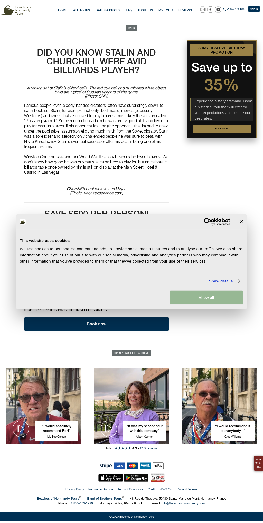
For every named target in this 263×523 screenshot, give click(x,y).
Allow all (206, 297)
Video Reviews (188, 491)
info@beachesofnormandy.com (183, 505)
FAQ (129, 10)
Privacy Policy (74, 491)
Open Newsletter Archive (131, 354)
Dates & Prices (108, 10)
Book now (222, 130)
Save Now (257, 462)
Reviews (185, 10)
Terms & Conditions (130, 491)
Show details (221, 281)
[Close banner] (241, 222)
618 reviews (148, 450)
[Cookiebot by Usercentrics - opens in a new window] (207, 222)
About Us (145, 10)
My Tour (165, 10)
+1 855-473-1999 (236, 9)
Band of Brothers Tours (104, 500)
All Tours (81, 10)
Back (132, 28)
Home (63, 10)
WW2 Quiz (167, 491)
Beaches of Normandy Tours (58, 500)
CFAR (151, 491)
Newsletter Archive (100, 491)
